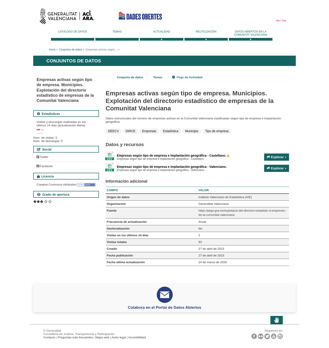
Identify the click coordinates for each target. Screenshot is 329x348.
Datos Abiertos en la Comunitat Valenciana (250, 33)
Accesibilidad (137, 337)
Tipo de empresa (217, 131)
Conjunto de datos (130, 77)
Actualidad (161, 31)
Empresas (149, 131)
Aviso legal (119, 337)
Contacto (49, 337)
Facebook (45, 218)
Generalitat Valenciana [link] (67, 17)
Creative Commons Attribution (57, 236)
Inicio (52, 49)
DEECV (113, 131)
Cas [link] (283, 20)
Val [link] (277, 20)
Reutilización (206, 31)
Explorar (276, 157)
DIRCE (131, 131)
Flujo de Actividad (187, 77)
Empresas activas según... (101, 49)
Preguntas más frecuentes (75, 337)
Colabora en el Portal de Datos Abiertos (164, 307)
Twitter (42, 209)
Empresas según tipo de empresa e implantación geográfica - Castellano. (172, 155)
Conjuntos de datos (70, 49)
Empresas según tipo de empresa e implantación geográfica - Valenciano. (172, 167)
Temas (117, 31)
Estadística (170, 131)
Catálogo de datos (72, 31)
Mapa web (102, 337)
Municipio (191, 131)
